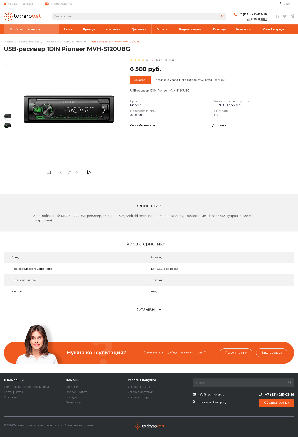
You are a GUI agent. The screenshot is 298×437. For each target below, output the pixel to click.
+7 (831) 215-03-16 (252, 14)
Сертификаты (13, 392)
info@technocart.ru (61, 3)
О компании (14, 380)
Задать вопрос (272, 352)
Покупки (72, 387)
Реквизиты (73, 402)
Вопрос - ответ (76, 392)
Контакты (10, 397)
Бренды (71, 397)
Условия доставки (140, 392)
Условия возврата (140, 397)
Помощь (72, 380)
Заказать (140, 80)
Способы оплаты (142, 125)
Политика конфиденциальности (26, 387)
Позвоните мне (236, 352)
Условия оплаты (139, 387)
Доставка (219, 125)
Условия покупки (142, 380)
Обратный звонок (276, 402)
